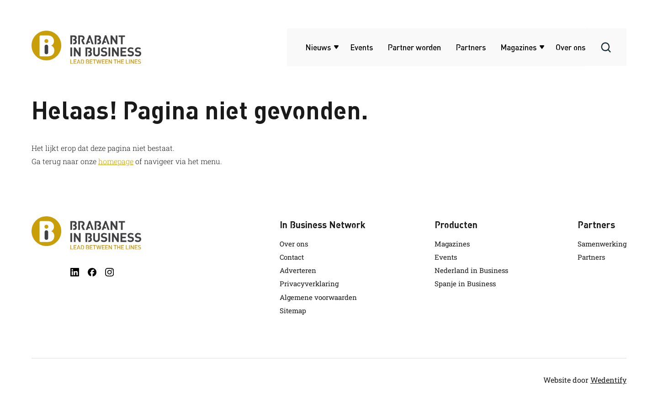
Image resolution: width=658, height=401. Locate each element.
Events (361, 47)
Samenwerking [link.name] (602, 243)
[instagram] (109, 272)
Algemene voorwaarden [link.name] (318, 297)
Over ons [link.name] (294, 243)
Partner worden (414, 47)
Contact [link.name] (292, 257)
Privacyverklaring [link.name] (309, 283)
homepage (115, 161)
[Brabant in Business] (86, 233)
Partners (471, 47)
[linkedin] (74, 272)
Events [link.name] (446, 257)
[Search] (605, 47)
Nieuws (318, 47)
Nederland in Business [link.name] (471, 270)
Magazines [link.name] (452, 243)
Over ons (570, 47)
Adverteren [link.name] (298, 270)
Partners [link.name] (591, 257)
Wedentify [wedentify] (608, 380)
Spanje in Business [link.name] (465, 283)
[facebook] (92, 272)
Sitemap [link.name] (293, 310)
